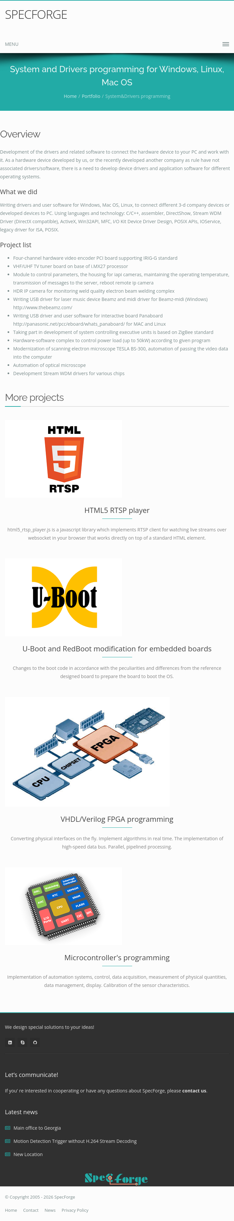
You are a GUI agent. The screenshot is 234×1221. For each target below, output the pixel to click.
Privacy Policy (75, 1210)
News (49, 1210)
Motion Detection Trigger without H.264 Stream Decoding (71, 1141)
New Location (24, 1154)
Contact (31, 1210)
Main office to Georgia (33, 1128)
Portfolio (91, 96)
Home (70, 96)
